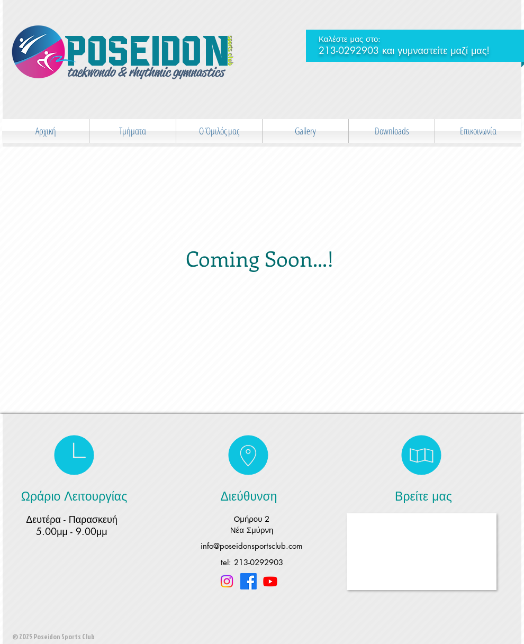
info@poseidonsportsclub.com (252, 546)
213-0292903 (349, 50)
